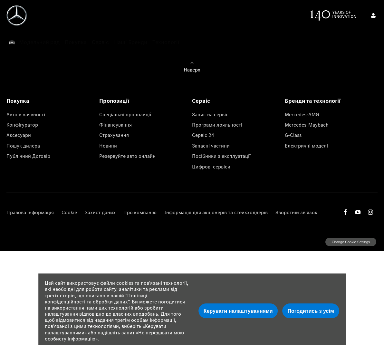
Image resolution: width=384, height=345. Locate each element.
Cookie (69, 212)
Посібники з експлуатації (221, 156)
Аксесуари (18, 135)
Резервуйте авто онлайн (127, 156)
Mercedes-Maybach (307, 124)
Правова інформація (30, 212)
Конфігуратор (22, 124)
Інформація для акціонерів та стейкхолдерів (216, 212)
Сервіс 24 (203, 135)
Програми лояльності (217, 124)
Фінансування (115, 124)
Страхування (114, 135)
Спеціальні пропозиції (125, 114)
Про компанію (140, 212)
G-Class (293, 135)
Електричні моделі (306, 145)
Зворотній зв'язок (296, 212)
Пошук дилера (23, 145)
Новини (108, 145)
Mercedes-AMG (302, 114)
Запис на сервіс (210, 114)
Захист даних (100, 212)
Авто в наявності (25, 114)
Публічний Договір (28, 156)
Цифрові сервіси (211, 166)
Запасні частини (211, 145)
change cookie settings (350, 242)
